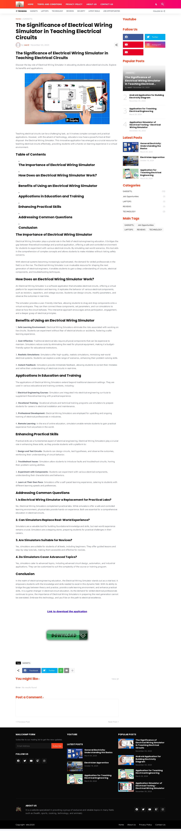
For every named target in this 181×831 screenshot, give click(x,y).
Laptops (45, 11)
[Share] (116, 45)
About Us (131, 824)
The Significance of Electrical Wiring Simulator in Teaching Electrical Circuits (150, 744)
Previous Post (23, 722)
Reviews (70, 11)
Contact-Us (107, 4)
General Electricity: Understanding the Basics (150, 146)
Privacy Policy (145, 824)
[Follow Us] (158, 11)
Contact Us (160, 824)
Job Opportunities (111, 11)
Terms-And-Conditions (49, 4)
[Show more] (72, 670)
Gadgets (34, 11)
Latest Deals (94, 11)
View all (115, 679)
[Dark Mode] (156, 4)
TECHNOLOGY (144, 211)
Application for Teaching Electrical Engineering (142, 109)
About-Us (91, 4)
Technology (57, 11)
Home (30, 4)
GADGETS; (28, 19)
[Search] (162, 4)
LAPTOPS (144, 201)
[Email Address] (33, 745)
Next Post (112, 722)
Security (81, 11)
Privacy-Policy (74, 4)
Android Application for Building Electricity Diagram (146, 96)
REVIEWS (144, 206)
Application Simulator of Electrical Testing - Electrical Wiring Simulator (145, 125)
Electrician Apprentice (152, 157)
